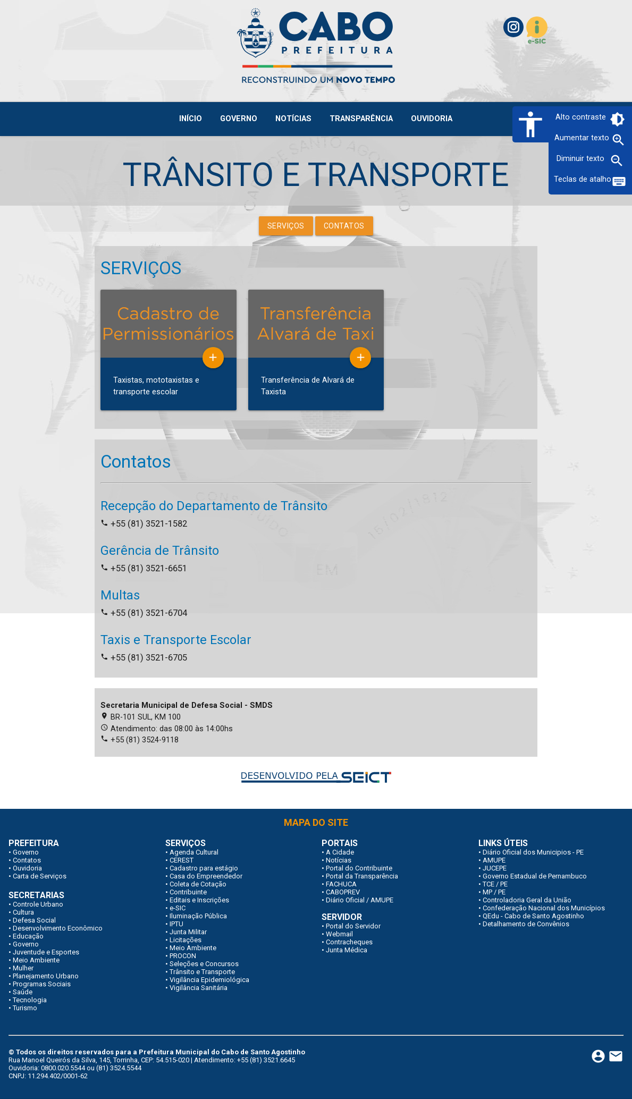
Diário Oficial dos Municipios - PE (533, 852)
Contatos (344, 226)
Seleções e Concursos (204, 964)
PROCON (183, 956)
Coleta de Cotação (198, 884)
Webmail (339, 934)
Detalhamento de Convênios (526, 924)
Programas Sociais (42, 984)
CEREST (181, 860)
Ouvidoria (27, 868)
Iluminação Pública (198, 916)
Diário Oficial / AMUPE (359, 900)
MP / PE (494, 892)
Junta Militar (188, 932)
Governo (26, 852)
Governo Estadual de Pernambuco (535, 876)
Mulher (23, 968)
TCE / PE (495, 884)
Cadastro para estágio (204, 868)
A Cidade (340, 852)
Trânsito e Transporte (202, 972)
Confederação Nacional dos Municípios (544, 908)
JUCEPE (495, 868)
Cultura (23, 912)
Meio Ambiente (36, 960)
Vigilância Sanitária (198, 988)
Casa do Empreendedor (206, 876)
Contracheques (349, 942)
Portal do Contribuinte (359, 868)
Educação (28, 936)
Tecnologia (30, 1000)
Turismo (25, 1008)
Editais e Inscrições (199, 900)
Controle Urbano (38, 904)
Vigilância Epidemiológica (209, 980)
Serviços (286, 226)
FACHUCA (341, 884)
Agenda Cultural (194, 852)
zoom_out (617, 160)
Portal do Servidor (353, 926)
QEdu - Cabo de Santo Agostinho (533, 916)
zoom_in (618, 140)
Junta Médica (346, 950)
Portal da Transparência (362, 876)
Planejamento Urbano (46, 976)
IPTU (176, 924)
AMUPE (494, 860)
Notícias (338, 860)
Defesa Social (34, 920)
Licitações (185, 940)
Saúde (22, 992)
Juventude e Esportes (46, 952)
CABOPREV (343, 892)
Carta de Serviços (39, 876)
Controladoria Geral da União (527, 900)
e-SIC (178, 908)
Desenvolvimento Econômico (58, 928)
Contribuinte (188, 892)
